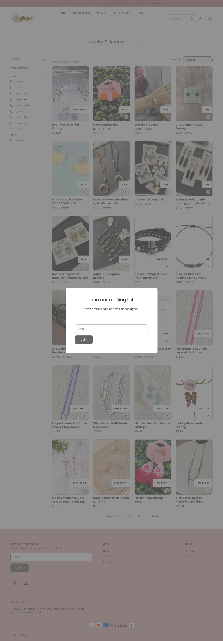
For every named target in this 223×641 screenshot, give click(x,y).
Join (84, 340)
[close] (153, 292)
